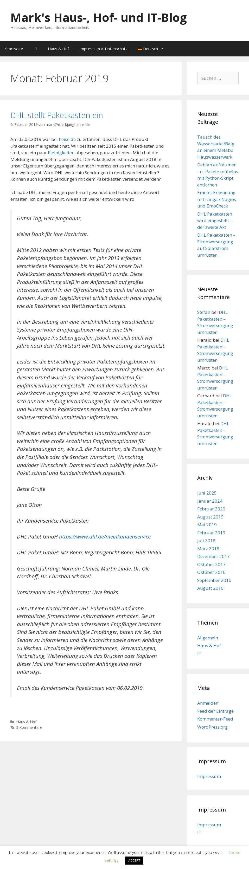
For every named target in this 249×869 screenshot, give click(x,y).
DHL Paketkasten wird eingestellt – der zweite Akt (214, 220)
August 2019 (210, 517)
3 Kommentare (29, 727)
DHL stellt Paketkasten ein (56, 115)
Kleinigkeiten (61, 152)
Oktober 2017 (211, 564)
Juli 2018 (206, 540)
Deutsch (153, 48)
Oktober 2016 (211, 572)
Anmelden (207, 703)
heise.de (67, 139)
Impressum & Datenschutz (103, 48)
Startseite (14, 48)
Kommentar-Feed (215, 719)
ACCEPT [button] (134, 860)
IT (35, 48)
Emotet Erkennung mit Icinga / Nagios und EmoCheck (216, 199)
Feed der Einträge (215, 711)
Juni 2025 (207, 493)
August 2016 (210, 588)
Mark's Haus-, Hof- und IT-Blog (98, 17)
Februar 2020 (211, 509)
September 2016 (214, 580)
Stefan (203, 312)
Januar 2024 (209, 501)
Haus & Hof (58, 48)
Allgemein (207, 638)
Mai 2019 (207, 525)
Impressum (209, 776)
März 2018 (208, 549)
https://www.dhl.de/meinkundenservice (105, 536)
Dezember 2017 (213, 556)
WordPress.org (212, 727)
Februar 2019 (211, 533)
